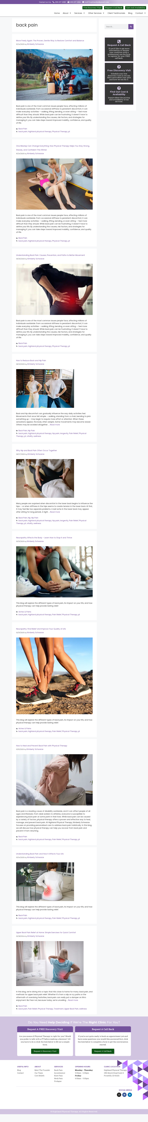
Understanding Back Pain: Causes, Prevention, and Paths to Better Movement (50, 263)
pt (69, 139)
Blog (130, 17)
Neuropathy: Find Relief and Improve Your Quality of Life (41, 636)
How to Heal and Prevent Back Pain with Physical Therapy (42, 753)
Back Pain (23, 136)
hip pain (55, 441)
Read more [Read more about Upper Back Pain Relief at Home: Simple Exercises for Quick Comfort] (73, 1008)
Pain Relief (73, 441)
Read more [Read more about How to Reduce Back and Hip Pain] (55, 432)
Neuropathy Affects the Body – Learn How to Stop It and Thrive (44, 545)
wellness (37, 444)
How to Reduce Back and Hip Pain (31, 368)
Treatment (59, 1016)
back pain (23, 139)
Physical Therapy (59, 139)
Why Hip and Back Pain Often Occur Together (36, 458)
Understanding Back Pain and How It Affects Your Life (40, 861)
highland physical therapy (40, 139)
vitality (30, 444)
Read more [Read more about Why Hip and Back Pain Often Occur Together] (55, 519)
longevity (64, 441)
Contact (140, 17)
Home (57, 17)
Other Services (96, 17)
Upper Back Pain (71, 1016)
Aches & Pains (25, 619)
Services (79, 17)
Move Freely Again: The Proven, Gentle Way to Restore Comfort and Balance (50, 48)
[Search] (131, 34)
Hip (29, 525)
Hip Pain (31, 438)
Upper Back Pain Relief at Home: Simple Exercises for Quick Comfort (46, 940)
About (67, 17)
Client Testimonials (116, 17)
